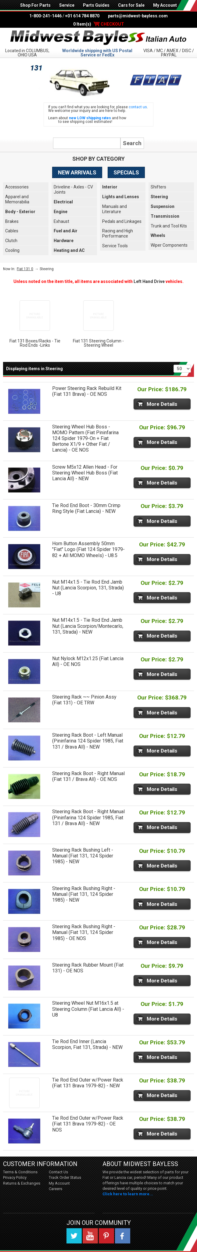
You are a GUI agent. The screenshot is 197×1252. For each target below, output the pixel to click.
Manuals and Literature (114, 209)
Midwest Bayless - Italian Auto (98, 37)
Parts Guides (96, 5)
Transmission (165, 216)
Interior (109, 186)
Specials (126, 172)
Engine (60, 211)
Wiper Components (169, 245)
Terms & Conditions (20, 1172)
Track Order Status (65, 1177)
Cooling (12, 250)
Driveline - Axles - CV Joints (73, 189)
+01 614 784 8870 (82, 15)
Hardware (63, 240)
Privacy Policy (15, 1177)
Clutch (11, 240)
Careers (55, 1188)
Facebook (122, 1235)
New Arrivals (77, 172)
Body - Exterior (20, 211)
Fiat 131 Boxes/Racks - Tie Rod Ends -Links (34, 343)
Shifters (158, 186)
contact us (138, 107)
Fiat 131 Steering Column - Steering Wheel (98, 343)
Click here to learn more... (127, 1194)
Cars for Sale (131, 5)
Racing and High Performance (117, 233)
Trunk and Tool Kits (169, 226)
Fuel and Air (65, 230)
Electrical (63, 201)
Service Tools (115, 245)
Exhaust (61, 221)
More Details (162, 404)
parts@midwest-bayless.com (138, 15)
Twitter (74, 1235)
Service (66, 5)
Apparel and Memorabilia (17, 199)
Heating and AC (69, 250)
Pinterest (106, 1235)
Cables (11, 230)
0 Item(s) (98, 24)
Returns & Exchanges (21, 1183)
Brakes (12, 221)
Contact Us (58, 1172)
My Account (165, 5)
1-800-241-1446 (45, 15)
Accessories (17, 186)
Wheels (158, 235)
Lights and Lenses (120, 196)
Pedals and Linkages (121, 221)
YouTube (90, 1235)
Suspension (162, 206)
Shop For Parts (35, 5)
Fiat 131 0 (25, 269)
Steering (159, 196)
